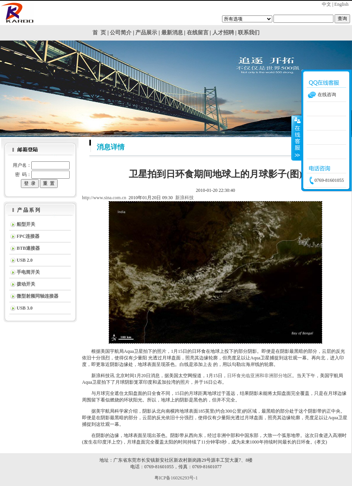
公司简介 (121, 33)
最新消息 (172, 33)
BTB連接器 (28, 248)
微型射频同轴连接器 (37, 296)
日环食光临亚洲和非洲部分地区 (259, 375)
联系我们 (249, 33)
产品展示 (146, 33)
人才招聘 (223, 33)
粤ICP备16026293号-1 (176, 478)
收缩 (296, 138)
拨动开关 (26, 284)
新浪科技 (184, 197)
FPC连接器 (28, 236)
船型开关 (26, 224)
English (341, 4)
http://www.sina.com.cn (104, 197)
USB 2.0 (24, 260)
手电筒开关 (28, 272)
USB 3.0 (24, 308)
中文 (326, 4)
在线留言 (197, 33)
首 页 (99, 33)
